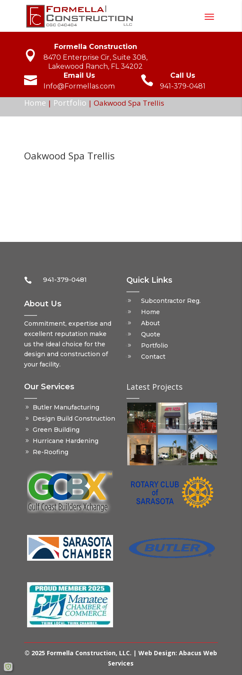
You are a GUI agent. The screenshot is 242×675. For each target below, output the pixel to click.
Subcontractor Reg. (171, 301)
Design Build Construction (74, 418)
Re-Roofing (50, 452)
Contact (153, 356)
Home (35, 103)
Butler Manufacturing (66, 407)
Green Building (56, 430)
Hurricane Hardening (65, 441)
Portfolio (69, 103)
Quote (150, 334)
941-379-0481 (182, 86)
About (150, 323)
